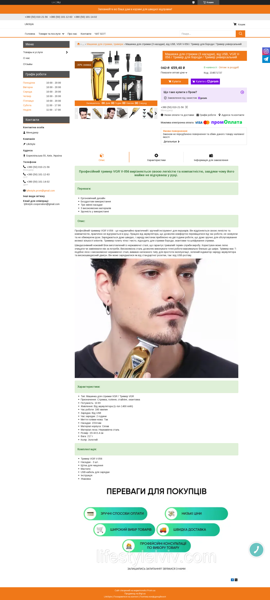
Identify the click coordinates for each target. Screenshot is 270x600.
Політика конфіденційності (153, 597)
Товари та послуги (49, 33)
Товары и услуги (33, 52)
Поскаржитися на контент (126, 597)
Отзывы (27, 64)
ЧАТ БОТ (100, 33)
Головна (30, 33)
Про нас (72, 33)
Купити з (207, 81)
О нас (26, 58)
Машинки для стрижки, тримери (105, 44)
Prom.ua (151, 590)
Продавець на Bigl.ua (135, 593)
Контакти (86, 33)
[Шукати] (240, 33)
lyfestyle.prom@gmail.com (41, 190)
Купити (176, 81)
